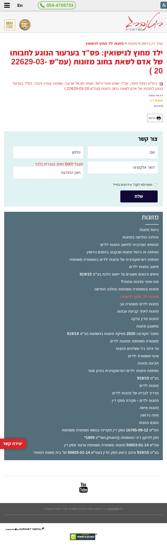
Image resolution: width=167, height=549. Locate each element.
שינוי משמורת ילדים (143, 356)
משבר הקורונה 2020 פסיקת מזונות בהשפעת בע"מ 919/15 (113, 333)
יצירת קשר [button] (12, 433)
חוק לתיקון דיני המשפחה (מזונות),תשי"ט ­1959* (121, 437)
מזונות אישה (149, 408)
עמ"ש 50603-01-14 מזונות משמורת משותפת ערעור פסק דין (111, 445)
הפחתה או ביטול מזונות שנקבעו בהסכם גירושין (123, 252)
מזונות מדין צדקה (145, 319)
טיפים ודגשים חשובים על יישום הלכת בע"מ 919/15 (119, 274)
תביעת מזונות (148, 363)
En (20, 5)
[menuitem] (83, 230)
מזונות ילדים (149, 385)
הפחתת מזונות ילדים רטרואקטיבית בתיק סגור (123, 370)
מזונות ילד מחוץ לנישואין (140, 296)
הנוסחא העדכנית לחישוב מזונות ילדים (129, 244)
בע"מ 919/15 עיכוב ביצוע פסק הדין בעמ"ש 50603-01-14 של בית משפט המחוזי (96, 452)
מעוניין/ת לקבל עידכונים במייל (132, 184)
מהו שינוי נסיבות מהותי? (139, 281)
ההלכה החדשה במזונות (140, 237)
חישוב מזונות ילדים (144, 267)
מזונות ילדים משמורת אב (139, 304)
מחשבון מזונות (147, 326)
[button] (7, 5)
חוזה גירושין (149, 415)
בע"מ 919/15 (147, 378)
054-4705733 (59, 5)
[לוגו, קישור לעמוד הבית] (144, 21)
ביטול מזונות (149, 230)
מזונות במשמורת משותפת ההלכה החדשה (126, 289)
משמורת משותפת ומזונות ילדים (134, 341)
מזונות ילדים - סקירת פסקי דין (135, 400)
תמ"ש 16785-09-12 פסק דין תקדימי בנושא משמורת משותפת (110, 430)
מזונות (132, 43)
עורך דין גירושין (152, 43)
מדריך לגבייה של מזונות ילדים (135, 393)
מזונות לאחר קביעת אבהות (138, 311)
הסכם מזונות (149, 422)
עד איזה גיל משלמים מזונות (137, 348)
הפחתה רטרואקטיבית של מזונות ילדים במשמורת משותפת (114, 259)
